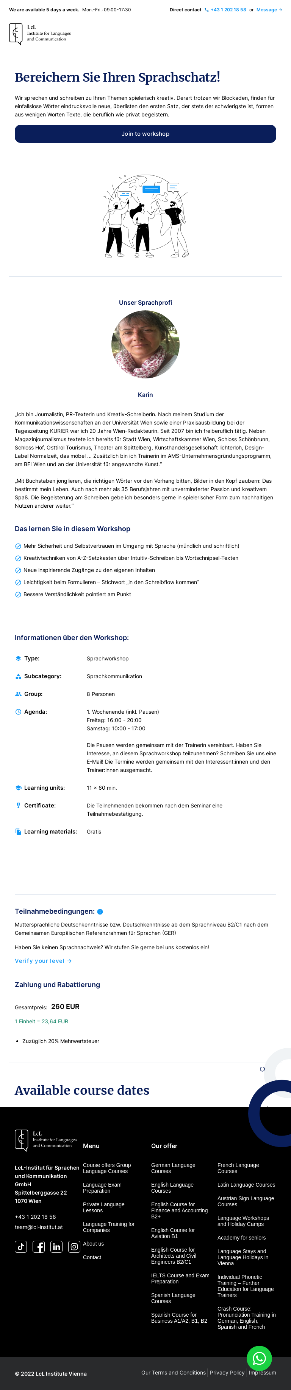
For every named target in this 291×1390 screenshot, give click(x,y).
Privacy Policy (227, 1372)
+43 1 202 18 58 (35, 1216)
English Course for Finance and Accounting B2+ (179, 1210)
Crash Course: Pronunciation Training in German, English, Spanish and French (246, 1318)
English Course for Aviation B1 (173, 1233)
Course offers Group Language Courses (107, 1168)
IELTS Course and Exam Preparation (180, 1278)
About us (93, 1244)
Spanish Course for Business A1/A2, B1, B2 (179, 1318)
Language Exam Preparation (102, 1188)
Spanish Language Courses (173, 1298)
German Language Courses (173, 1168)
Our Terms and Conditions (173, 1372)
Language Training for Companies (109, 1227)
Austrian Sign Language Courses (245, 1201)
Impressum (262, 1372)
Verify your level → (43, 962)
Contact (92, 1257)
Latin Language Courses (246, 1185)
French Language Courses (238, 1168)
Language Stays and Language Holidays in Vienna (243, 1257)
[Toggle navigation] (274, 35)
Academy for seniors (241, 1238)
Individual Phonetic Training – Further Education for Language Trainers (245, 1286)
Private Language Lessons (104, 1207)
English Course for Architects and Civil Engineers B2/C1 (173, 1256)
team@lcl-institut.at (39, 1227)
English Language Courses (172, 1188)
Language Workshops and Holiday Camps (243, 1221)
